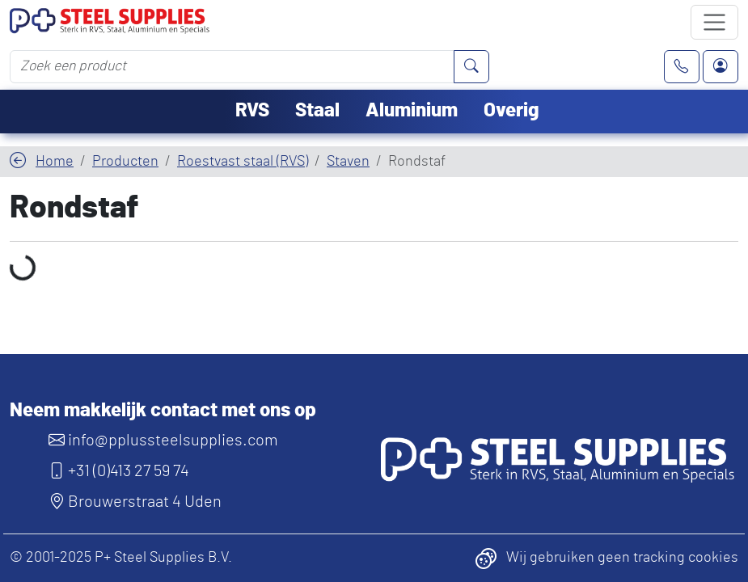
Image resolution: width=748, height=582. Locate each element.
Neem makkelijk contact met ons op (163, 410)
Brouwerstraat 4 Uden (135, 502)
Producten (125, 161)
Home (55, 161)
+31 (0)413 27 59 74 (119, 471)
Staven (348, 161)
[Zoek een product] (232, 66)
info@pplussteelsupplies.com (163, 440)
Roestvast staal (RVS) (242, 161)
